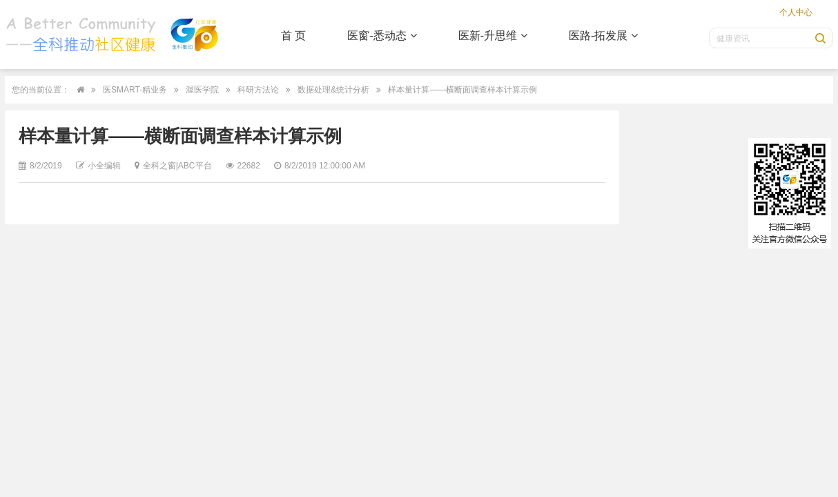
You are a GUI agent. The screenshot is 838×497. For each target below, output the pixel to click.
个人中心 (795, 12)
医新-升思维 (492, 35)
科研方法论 (258, 90)
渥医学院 (202, 90)
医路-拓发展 (603, 35)
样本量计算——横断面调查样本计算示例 (462, 90)
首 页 (293, 35)
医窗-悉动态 (381, 35)
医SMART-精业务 (135, 90)
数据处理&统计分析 (333, 90)
